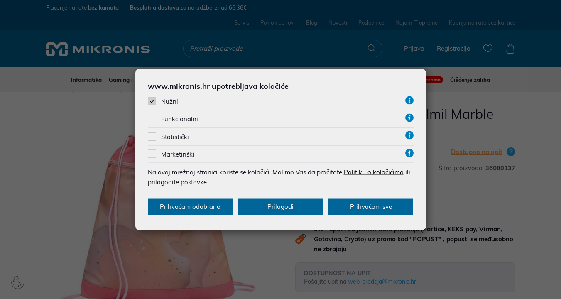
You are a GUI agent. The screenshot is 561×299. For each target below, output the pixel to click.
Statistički (175, 136)
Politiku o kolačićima (374, 172)
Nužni (169, 101)
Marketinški (177, 154)
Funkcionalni (179, 119)
